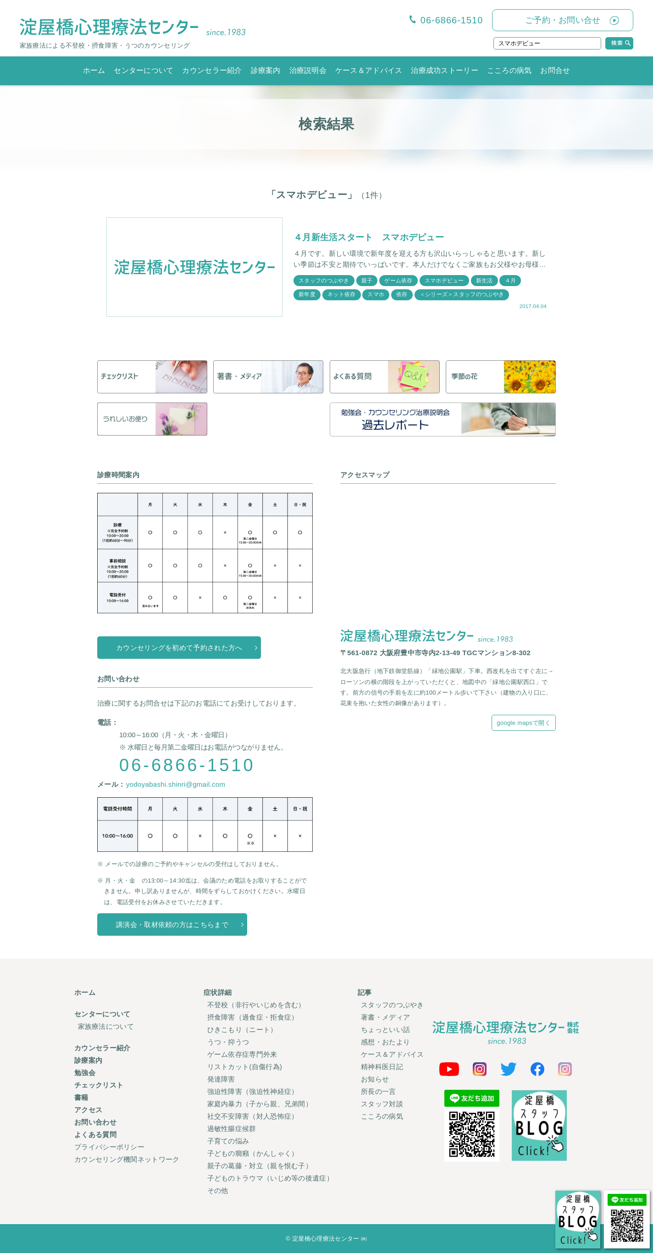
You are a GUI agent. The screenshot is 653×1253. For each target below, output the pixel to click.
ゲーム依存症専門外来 (242, 1054)
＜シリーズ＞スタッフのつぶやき (462, 294)
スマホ (376, 294)
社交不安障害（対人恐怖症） (253, 1116)
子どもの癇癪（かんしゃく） (253, 1153)
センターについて (143, 70)
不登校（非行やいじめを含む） (256, 1005)
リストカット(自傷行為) (244, 1067)
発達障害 (221, 1079)
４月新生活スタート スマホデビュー (372, 237)
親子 (367, 280)
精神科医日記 (382, 1067)
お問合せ (555, 70)
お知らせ (375, 1079)
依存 (402, 294)
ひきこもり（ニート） (242, 1029)
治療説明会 (308, 70)
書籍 (81, 1097)
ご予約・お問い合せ (563, 20)
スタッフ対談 (382, 1104)
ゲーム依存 (399, 280)
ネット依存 (341, 294)
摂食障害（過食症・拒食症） (253, 1017)
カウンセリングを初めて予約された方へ (179, 647)
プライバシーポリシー (109, 1147)
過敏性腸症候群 (231, 1128)
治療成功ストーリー (444, 70)
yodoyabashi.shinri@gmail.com (175, 784)
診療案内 (266, 70)
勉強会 (84, 1072)
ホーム (94, 70)
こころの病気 (509, 70)
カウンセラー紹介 (212, 70)
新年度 (307, 294)
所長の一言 (378, 1091)
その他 (217, 1190)
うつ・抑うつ (228, 1042)
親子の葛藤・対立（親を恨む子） (260, 1166)
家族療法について (106, 1026)
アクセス (88, 1110)
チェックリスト (98, 1085)
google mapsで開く (524, 722)
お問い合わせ (95, 1122)
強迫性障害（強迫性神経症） (253, 1091)
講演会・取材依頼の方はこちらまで (172, 924)
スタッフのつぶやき (324, 280)
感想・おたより (385, 1042)
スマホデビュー (445, 280)
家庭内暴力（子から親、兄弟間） (260, 1104)
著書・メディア (385, 1017)
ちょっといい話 (385, 1029)
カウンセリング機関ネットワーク (127, 1159)
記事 (365, 992)
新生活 (484, 280)
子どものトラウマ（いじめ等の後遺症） (270, 1178)
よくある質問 (95, 1134)
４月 (511, 280)
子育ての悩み (228, 1141)
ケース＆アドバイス (369, 70)
